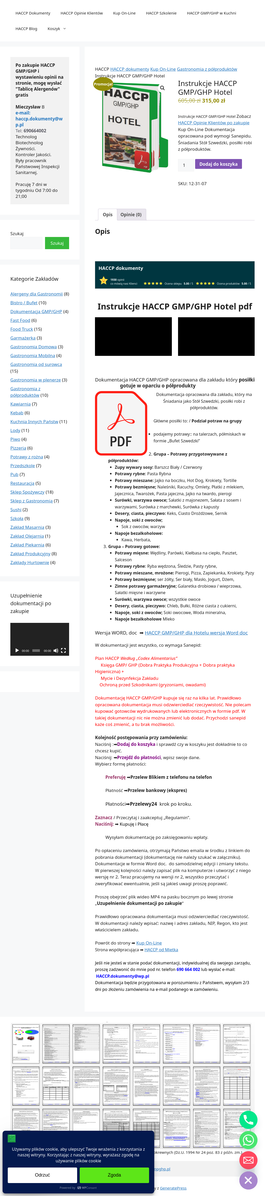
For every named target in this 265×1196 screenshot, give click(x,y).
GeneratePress (173, 1188)
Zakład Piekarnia (27, 545)
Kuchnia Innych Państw (34, 421)
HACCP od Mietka (161, 950)
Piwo (15, 439)
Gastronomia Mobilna (32, 355)
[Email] (248, 1160)
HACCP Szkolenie (161, 13)
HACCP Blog (26, 28)
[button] (162, 88)
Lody (15, 430)
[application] (133, 336)
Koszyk (60, 28)
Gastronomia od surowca (36, 364)
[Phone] (248, 1120)
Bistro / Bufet (24, 303)
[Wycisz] (55, 650)
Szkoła (17, 518)
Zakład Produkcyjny (30, 554)
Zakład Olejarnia (27, 536)
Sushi (15, 510)
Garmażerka (23, 338)
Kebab (17, 413)
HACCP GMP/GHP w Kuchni (211, 13)
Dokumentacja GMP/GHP (36, 311)
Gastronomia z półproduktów (207, 69)
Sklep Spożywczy (27, 492)
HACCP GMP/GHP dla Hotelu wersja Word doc (196, 632)
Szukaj (17, 233)
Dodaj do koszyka (219, 164)
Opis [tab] (108, 215)
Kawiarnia (20, 404)
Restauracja (22, 483)
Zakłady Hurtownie (29, 562)
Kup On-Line (124, 13)
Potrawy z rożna (26, 457)
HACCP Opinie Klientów (82, 13)
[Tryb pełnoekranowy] (63, 650)
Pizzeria (18, 448)
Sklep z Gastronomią (31, 501)
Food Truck (21, 329)
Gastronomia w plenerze (35, 380)
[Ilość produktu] (186, 165)
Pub (14, 474)
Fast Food (20, 320)
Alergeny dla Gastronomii (36, 294)
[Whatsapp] (248, 1140)
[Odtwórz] (17, 650)
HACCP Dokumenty (33, 13)
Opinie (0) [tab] (130, 215)
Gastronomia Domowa (33, 347)
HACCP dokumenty (129, 69)
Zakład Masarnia (27, 527)
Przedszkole (22, 466)
